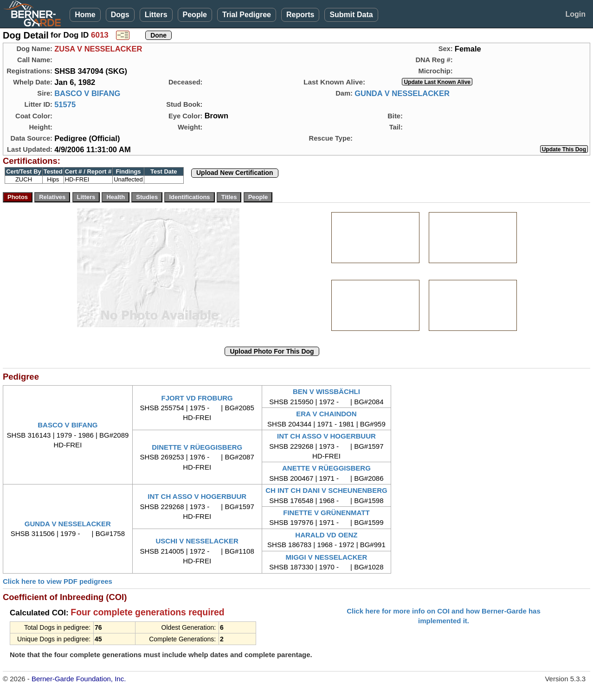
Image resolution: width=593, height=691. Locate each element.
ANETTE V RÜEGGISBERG (326, 468)
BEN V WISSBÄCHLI (326, 391)
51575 (65, 104)
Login (575, 14)
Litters (156, 15)
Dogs (120, 15)
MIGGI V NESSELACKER (326, 557)
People (195, 15)
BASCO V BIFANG (87, 93)
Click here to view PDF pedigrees (57, 581)
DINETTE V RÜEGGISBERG (197, 447)
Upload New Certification (234, 172)
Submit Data (351, 15)
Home (85, 15)
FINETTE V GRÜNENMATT (326, 513)
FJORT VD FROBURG (197, 398)
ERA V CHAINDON (326, 414)
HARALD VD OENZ (326, 535)
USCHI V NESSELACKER (196, 541)
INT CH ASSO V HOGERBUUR (326, 436)
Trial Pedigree (246, 15)
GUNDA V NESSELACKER (402, 93)
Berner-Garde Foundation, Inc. (79, 679)
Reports (300, 15)
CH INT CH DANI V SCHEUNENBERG (326, 490)
